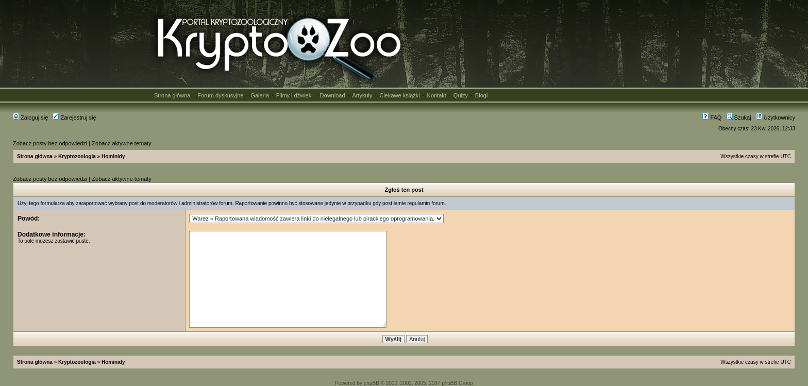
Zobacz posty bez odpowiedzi (50, 143)
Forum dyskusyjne (220, 95)
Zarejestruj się (74, 117)
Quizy (460, 95)
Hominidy (113, 156)
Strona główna (172, 95)
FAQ (711, 117)
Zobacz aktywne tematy (122, 143)
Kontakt (436, 95)
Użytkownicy (775, 117)
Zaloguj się (30, 117)
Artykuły (362, 95)
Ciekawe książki (399, 95)
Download (332, 95)
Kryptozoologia (77, 156)
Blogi (481, 95)
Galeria (259, 95)
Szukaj (739, 117)
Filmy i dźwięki (294, 95)
